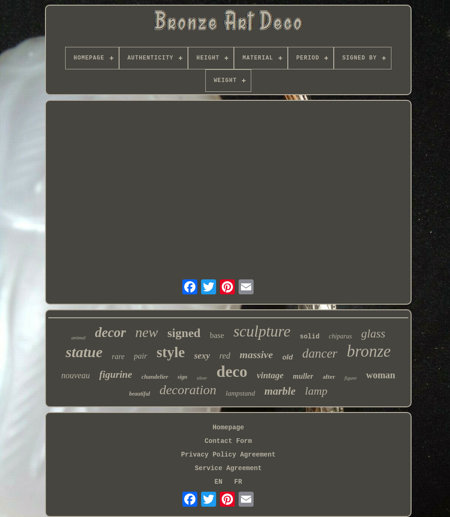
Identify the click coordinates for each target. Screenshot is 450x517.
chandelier (155, 376)
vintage (270, 375)
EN (219, 482)
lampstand (240, 393)
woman (380, 375)
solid (310, 336)
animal (78, 337)
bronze (369, 351)
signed (184, 333)
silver (202, 378)
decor (110, 332)
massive (256, 354)
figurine (115, 374)
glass (373, 333)
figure (351, 378)
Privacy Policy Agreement (228, 454)
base (217, 335)
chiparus (340, 336)
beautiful (139, 393)
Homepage (228, 427)
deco (232, 371)
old (287, 357)
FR (238, 482)
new (146, 332)
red (224, 355)
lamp (316, 391)
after (328, 376)
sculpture (262, 331)
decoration (187, 389)
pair (140, 356)
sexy (202, 355)
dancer (320, 353)
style (171, 352)
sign (183, 377)
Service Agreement (228, 468)
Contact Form (228, 441)
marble (279, 391)
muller (303, 376)
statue (84, 352)
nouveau (75, 375)
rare (118, 356)
